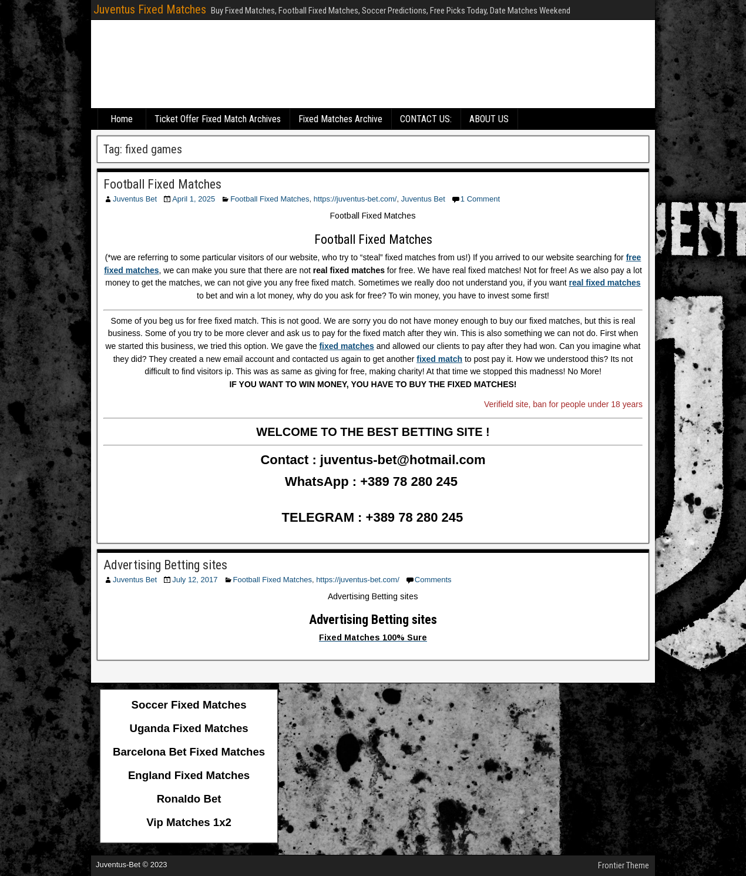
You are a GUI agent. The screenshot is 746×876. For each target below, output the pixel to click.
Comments (433, 579)
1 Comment (480, 198)
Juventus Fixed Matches (149, 9)
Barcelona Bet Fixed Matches (189, 752)
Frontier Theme (623, 865)
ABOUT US (489, 119)
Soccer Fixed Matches (189, 705)
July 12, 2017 (194, 579)
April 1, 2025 (193, 198)
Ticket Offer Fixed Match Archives (217, 119)
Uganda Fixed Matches (189, 728)
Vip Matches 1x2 (188, 822)
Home (121, 119)
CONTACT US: (426, 119)
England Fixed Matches (189, 775)
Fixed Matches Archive (340, 119)
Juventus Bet (135, 198)
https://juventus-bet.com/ (355, 198)
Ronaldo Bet (189, 799)
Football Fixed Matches (162, 184)
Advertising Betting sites (165, 565)
